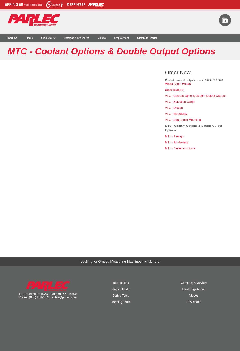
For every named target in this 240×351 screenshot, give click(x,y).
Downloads (193, 302)
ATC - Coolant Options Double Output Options (195, 95)
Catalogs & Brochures (76, 37)
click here (152, 261)
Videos (102, 37)
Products (46, 37)
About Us (12, 37)
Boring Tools (120, 295)
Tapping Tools (121, 302)
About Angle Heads (178, 83)
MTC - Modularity (176, 142)
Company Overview (194, 282)
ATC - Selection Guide (180, 101)
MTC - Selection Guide (180, 148)
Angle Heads (120, 289)
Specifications (174, 89)
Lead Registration (194, 289)
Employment (121, 37)
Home (29, 37)
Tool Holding (120, 282)
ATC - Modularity (176, 113)
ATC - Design (174, 107)
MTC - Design (174, 136)
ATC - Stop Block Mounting (183, 119)
